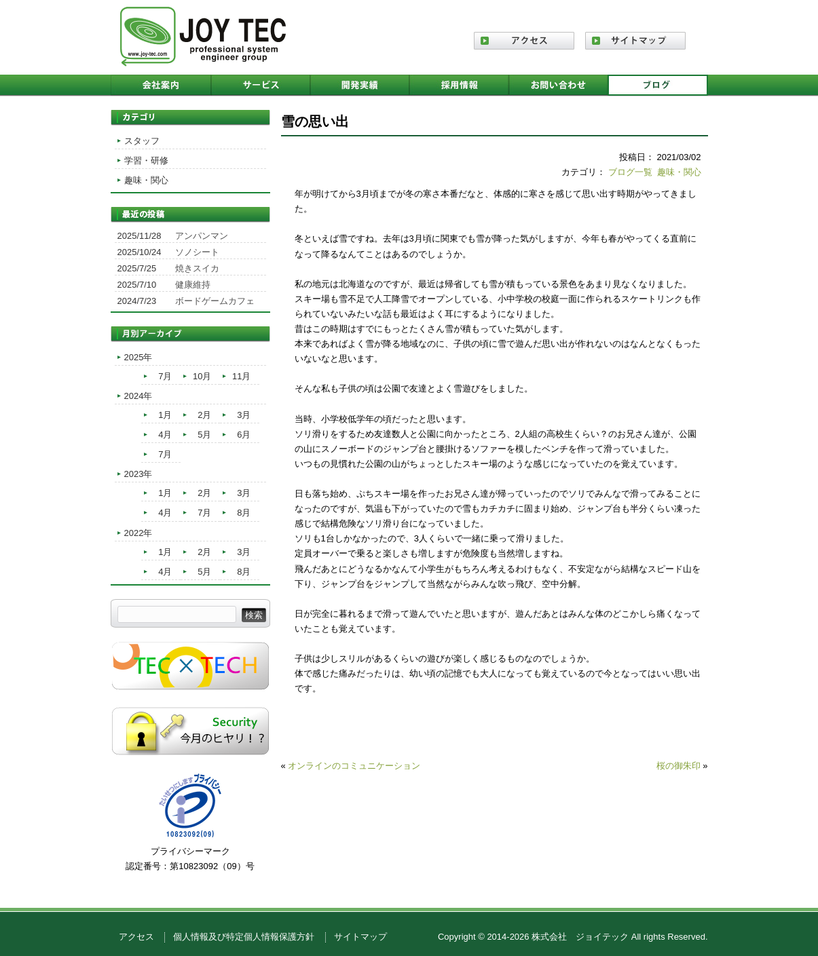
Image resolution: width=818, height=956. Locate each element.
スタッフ (142, 141)
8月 (243, 513)
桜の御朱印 (678, 766)
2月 (204, 415)
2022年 (138, 533)
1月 (165, 415)
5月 (204, 434)
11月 (241, 376)
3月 (243, 415)
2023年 (138, 474)
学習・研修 (146, 160)
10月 (202, 376)
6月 (243, 434)
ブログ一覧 (630, 172)
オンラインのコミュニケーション (354, 766)
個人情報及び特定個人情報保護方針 (243, 937)
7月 (165, 376)
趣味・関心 (679, 172)
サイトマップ (360, 937)
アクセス (136, 937)
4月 (165, 434)
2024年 (138, 396)
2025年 (138, 357)
